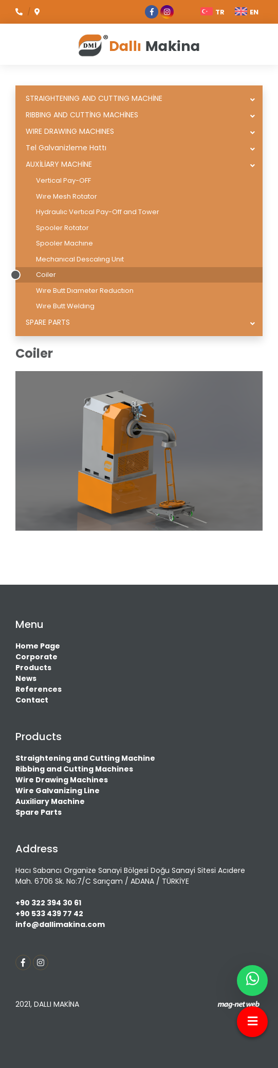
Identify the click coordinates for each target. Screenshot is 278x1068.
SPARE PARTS (48, 322)
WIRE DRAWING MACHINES (70, 131)
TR (212, 12)
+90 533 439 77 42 (49, 913)
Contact (31, 700)
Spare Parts (38, 812)
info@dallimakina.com (60, 924)
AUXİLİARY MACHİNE (59, 164)
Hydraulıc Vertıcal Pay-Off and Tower (97, 212)
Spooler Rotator (62, 228)
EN (246, 12)
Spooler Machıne (64, 243)
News (25, 678)
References (38, 689)
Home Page (37, 646)
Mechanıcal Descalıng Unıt (80, 259)
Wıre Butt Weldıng (65, 306)
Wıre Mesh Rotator (66, 196)
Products (33, 667)
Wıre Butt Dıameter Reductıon (85, 290)
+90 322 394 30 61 (48, 903)
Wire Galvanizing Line (57, 790)
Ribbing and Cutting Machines (74, 769)
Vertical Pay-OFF (63, 180)
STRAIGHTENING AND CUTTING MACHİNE (94, 98)
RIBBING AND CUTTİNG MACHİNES (82, 115)
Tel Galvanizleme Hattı (66, 148)
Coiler (46, 274)
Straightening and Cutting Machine (85, 758)
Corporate (36, 657)
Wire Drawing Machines (61, 780)
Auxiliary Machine (50, 801)
